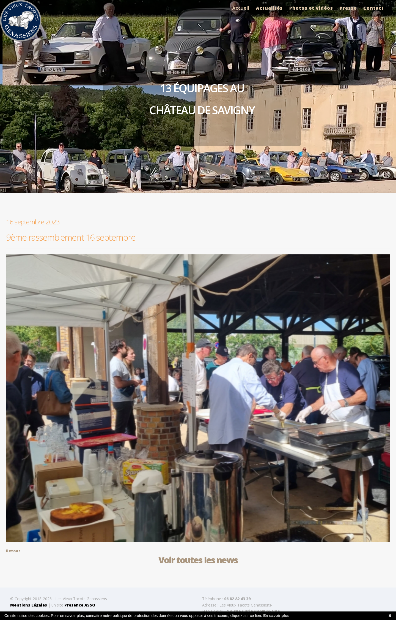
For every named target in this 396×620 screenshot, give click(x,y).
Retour (13, 550)
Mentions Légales (28, 605)
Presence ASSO (79, 605)
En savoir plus (276, 615)
